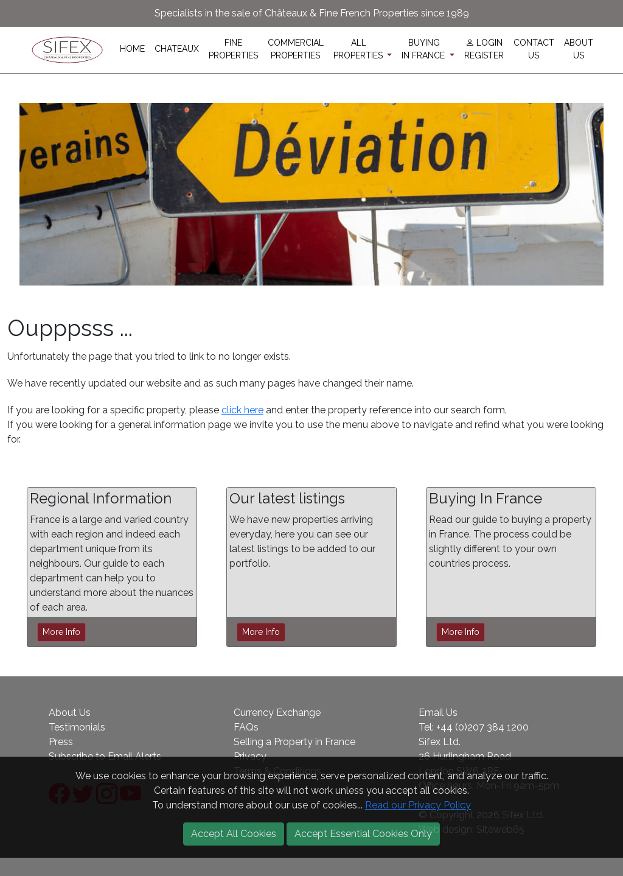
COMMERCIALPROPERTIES (296, 49)
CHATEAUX (177, 49)
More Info (61, 632)
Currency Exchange (277, 712)
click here (242, 410)
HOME (132, 49)
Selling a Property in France (294, 742)
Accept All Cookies (233, 833)
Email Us (438, 712)
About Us (70, 712)
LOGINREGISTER (484, 49)
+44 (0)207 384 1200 (482, 727)
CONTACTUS (533, 49)
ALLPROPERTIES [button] (359, 49)
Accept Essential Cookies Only (363, 833)
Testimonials (77, 727)
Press (61, 742)
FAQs (246, 727)
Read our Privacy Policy (418, 805)
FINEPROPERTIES (233, 49)
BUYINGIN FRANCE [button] (424, 49)
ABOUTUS (578, 49)
